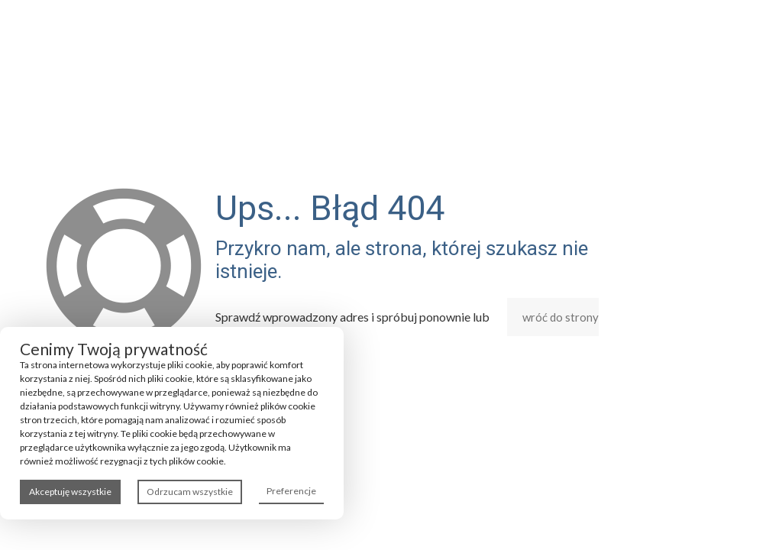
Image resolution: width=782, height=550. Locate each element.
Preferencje (291, 491)
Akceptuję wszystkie (70, 491)
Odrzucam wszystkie (190, 491)
